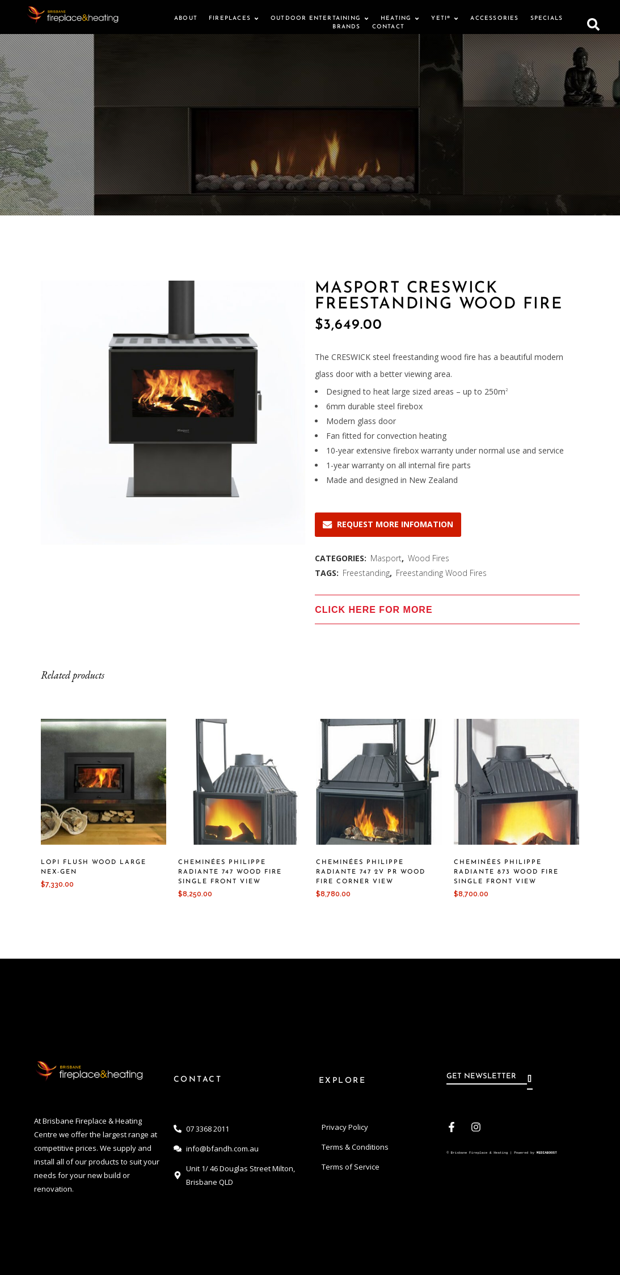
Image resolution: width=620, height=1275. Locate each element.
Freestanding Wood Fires (441, 572)
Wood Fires (428, 558)
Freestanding (366, 572)
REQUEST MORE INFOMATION (388, 524)
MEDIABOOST (547, 1153)
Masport (386, 558)
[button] (593, 23)
